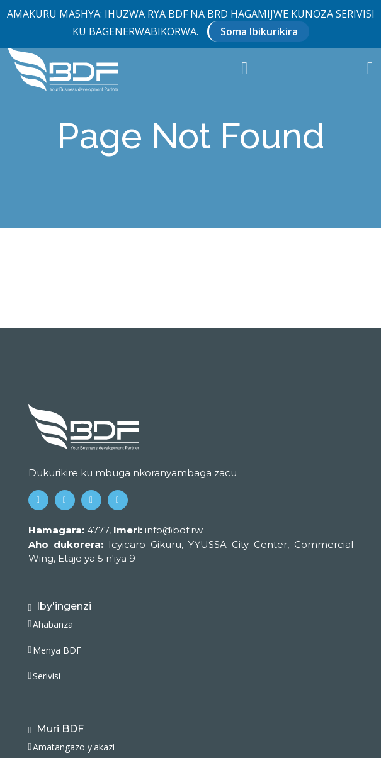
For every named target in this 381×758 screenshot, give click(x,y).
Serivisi (46, 676)
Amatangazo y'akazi (74, 747)
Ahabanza (53, 624)
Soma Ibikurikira (259, 31)
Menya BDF (57, 650)
